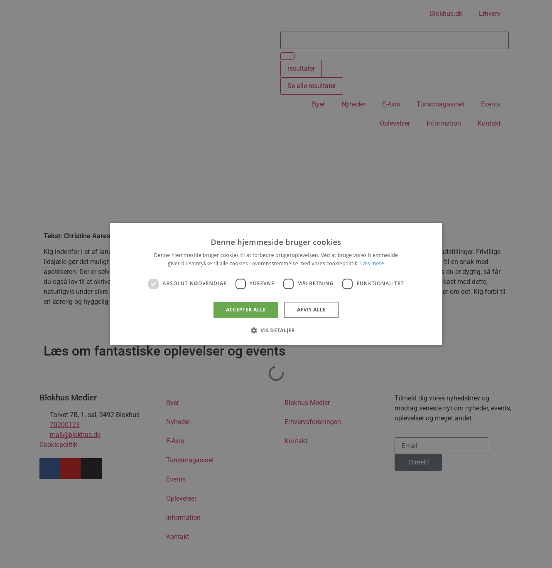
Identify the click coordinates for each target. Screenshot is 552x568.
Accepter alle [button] (246, 309)
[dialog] (276, 284)
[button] (276, 330)
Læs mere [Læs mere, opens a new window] (372, 263)
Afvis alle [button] (311, 309)
